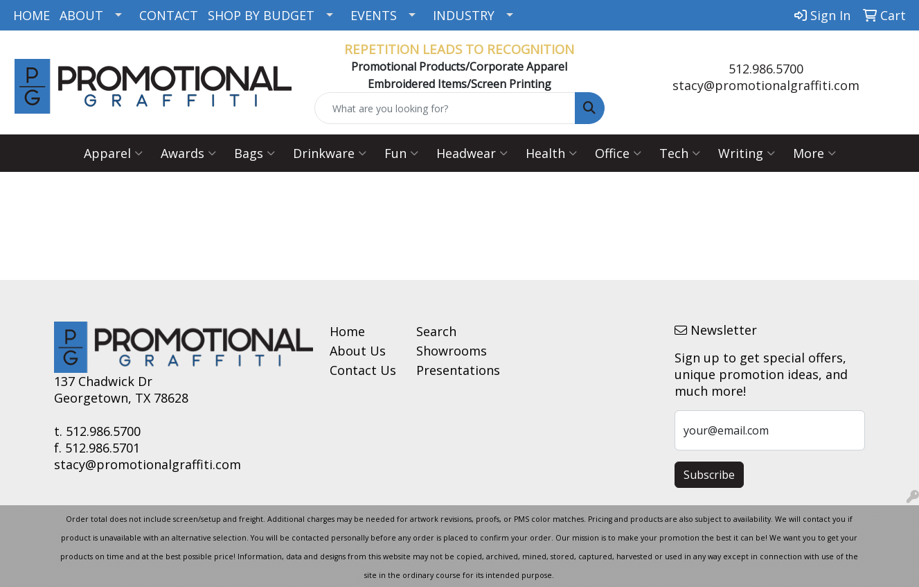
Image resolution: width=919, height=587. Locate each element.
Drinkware (329, 153)
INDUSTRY (463, 15)
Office (618, 153)
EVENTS (373, 15)
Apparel (113, 153)
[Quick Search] (444, 108)
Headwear (472, 153)
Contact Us (363, 370)
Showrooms (450, 350)
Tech (679, 153)
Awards (188, 153)
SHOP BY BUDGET (261, 15)
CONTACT (168, 15)
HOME (31, 15)
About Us (358, 350)
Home (347, 331)
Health (551, 153)
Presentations (450, 370)
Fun (401, 153)
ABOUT (81, 15)
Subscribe (709, 474)
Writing (746, 153)
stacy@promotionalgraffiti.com (765, 85)
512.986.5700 (766, 68)
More (814, 153)
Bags (254, 153)
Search (436, 331)
